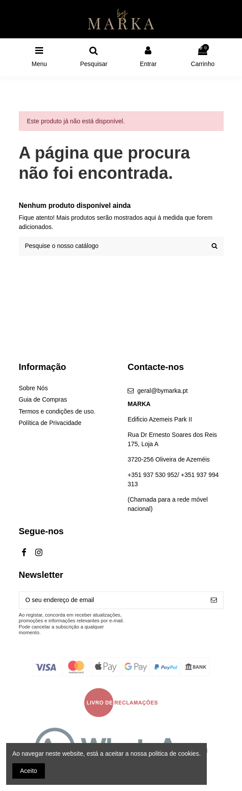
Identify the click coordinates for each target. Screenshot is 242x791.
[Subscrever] (214, 600)
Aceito (28, 770)
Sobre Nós (33, 388)
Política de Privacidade (50, 422)
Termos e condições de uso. (57, 411)
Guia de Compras (43, 399)
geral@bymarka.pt (162, 390)
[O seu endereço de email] (112, 600)
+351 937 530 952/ (154, 474)
